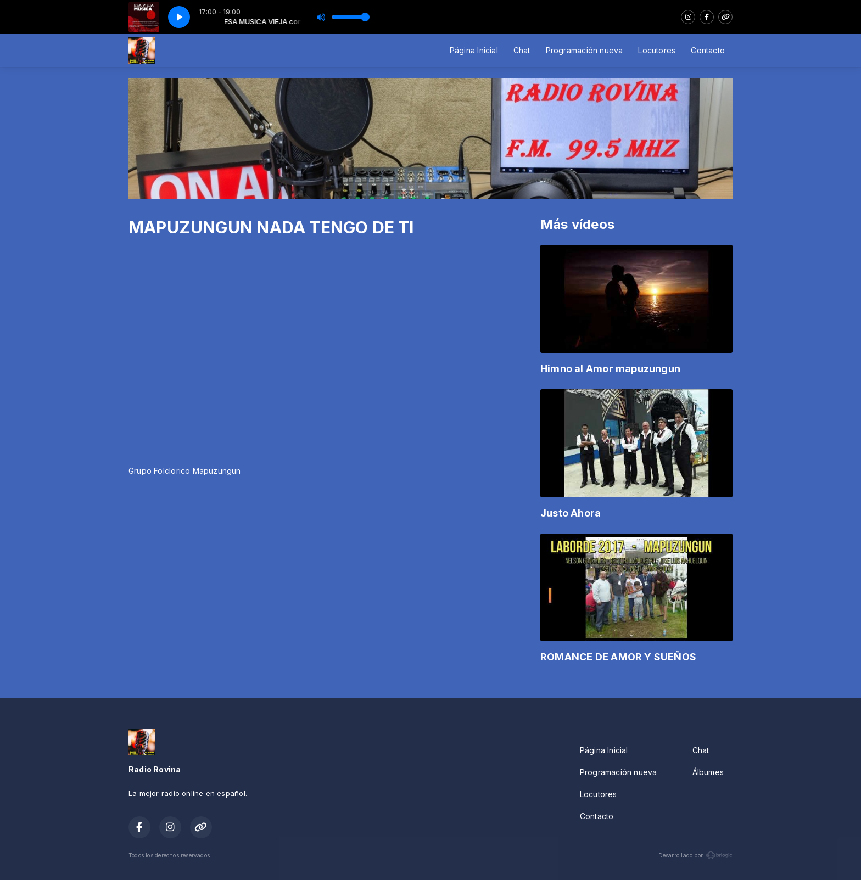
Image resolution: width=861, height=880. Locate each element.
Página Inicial (474, 50)
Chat (521, 50)
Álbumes (708, 772)
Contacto (708, 50)
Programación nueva (584, 50)
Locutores (656, 50)
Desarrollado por (695, 855)
